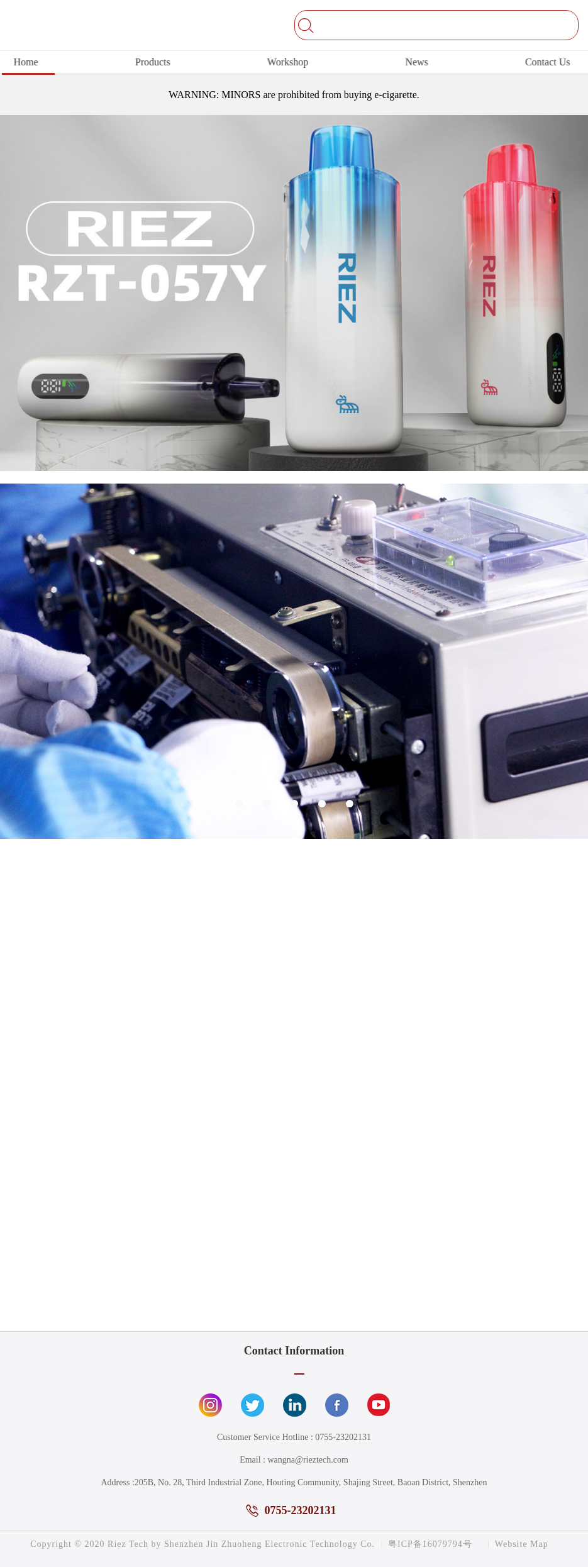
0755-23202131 (343, 1437)
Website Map (521, 1544)
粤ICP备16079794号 (430, 1544)
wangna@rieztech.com (307, 1460)
